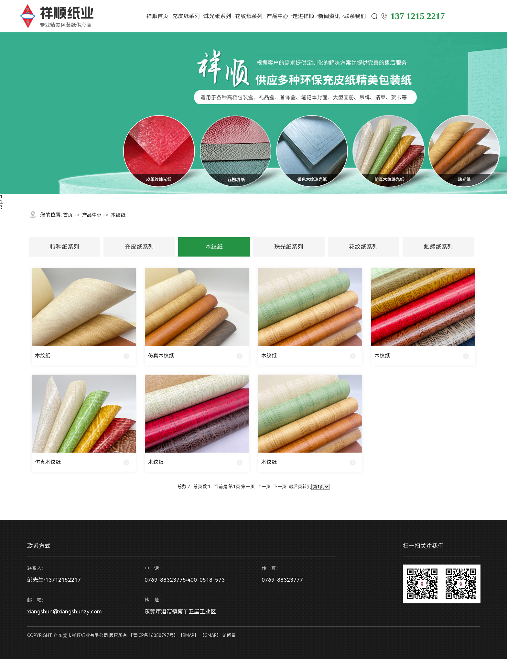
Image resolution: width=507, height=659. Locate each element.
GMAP (210, 635)
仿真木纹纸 (161, 356)
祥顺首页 (157, 16)
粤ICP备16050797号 (153, 635)
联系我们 (355, 16)
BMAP (188, 635)
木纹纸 (118, 215)
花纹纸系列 (249, 16)
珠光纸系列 (217, 16)
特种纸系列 (64, 246)
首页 (68, 215)
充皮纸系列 (186, 16)
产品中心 (277, 16)
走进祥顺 (303, 16)
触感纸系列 (438, 246)
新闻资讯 (329, 16)
